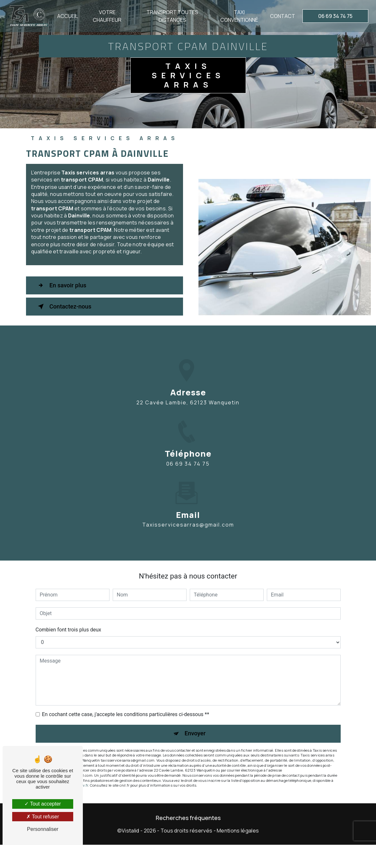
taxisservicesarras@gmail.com (188, 515)
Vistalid (130, 830)
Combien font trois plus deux (68, 630)
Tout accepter (42, 804)
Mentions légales (238, 830)
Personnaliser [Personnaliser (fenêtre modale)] (42, 829)
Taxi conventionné (239, 16)
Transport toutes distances (172, 16)
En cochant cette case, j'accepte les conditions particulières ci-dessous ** (125, 714)
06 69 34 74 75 (335, 16)
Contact (281, 16)
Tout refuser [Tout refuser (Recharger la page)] (42, 816)
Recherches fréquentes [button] (188, 818)
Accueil (68, 16)
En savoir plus (62, 285)
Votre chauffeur (107, 16)
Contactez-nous (65, 306)
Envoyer (195, 733)
